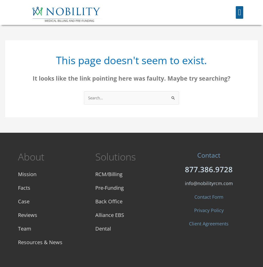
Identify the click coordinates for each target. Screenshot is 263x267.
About (31, 156)
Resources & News (40, 242)
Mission (27, 174)
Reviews (27, 215)
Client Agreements (209, 224)
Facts (24, 187)
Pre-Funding (109, 187)
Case (24, 201)
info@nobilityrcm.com (209, 183)
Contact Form (208, 197)
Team (24, 228)
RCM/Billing (109, 174)
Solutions (115, 156)
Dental (103, 228)
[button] (239, 12)
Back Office (109, 201)
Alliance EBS (109, 215)
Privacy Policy (209, 210)
